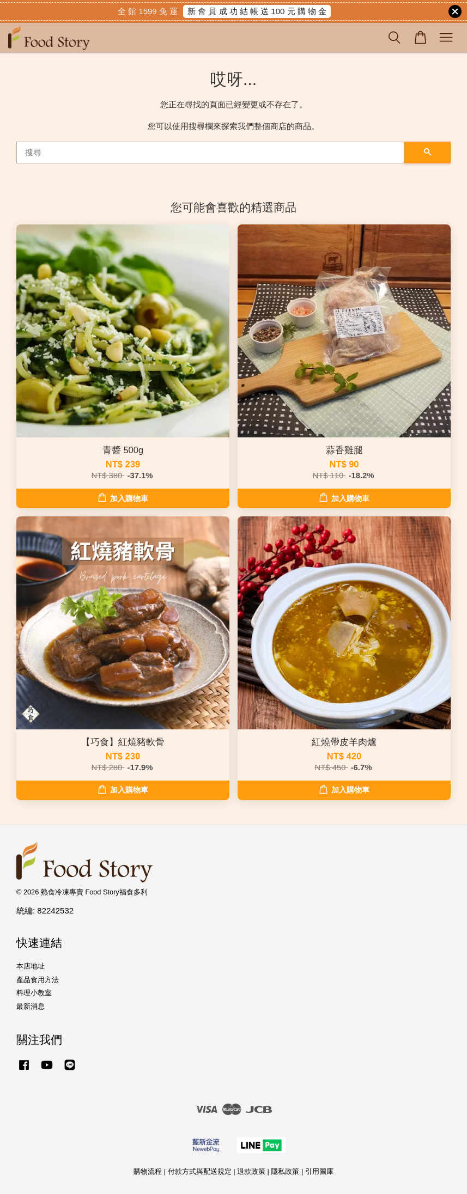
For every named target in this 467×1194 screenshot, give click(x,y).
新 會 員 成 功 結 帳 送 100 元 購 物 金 (256, 11)
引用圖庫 (319, 1171)
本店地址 (30, 966)
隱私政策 (285, 1171)
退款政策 (251, 1171)
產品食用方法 (37, 980)
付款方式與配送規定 (200, 1171)
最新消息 (30, 1006)
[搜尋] (210, 152)
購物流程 (148, 1171)
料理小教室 (34, 993)
